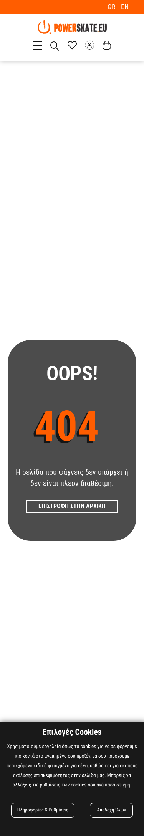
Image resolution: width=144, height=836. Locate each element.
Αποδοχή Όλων (111, 810)
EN (125, 7)
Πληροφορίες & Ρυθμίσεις (42, 810)
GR (112, 7)
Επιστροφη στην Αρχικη (72, 506)
